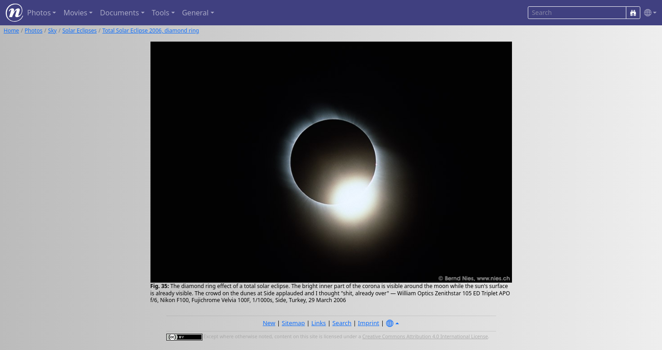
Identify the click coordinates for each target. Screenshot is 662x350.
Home (11, 30)
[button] (648, 13)
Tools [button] (160, 13)
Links (318, 323)
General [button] (195, 13)
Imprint (368, 323)
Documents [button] (119, 13)
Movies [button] (75, 13)
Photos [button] (39, 13)
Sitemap (293, 323)
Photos (33, 30)
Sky (52, 30)
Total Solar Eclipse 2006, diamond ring (150, 30)
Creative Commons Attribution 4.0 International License (425, 336)
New (269, 323)
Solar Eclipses (79, 30)
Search (342, 323)
